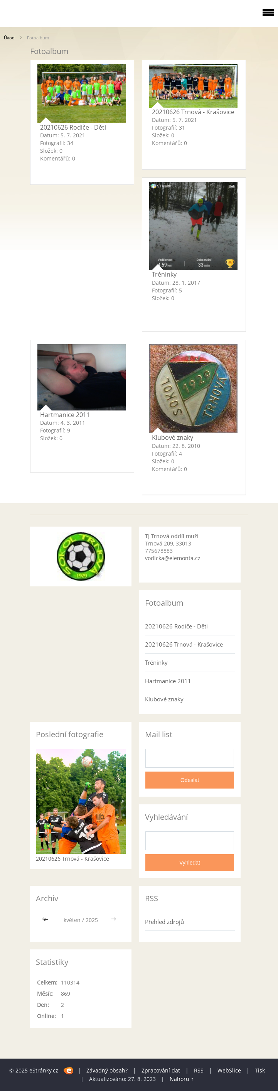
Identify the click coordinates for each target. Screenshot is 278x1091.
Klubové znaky (172, 437)
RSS (199, 1070)
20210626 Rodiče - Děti (73, 127)
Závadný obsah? (107, 1070)
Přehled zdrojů (164, 921)
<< (47, 920)
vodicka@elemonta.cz (172, 558)
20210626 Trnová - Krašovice (193, 112)
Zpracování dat (161, 1070)
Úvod (9, 38)
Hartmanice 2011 (65, 414)
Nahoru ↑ (182, 1079)
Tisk (260, 1070)
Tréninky (164, 274)
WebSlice (229, 1070)
